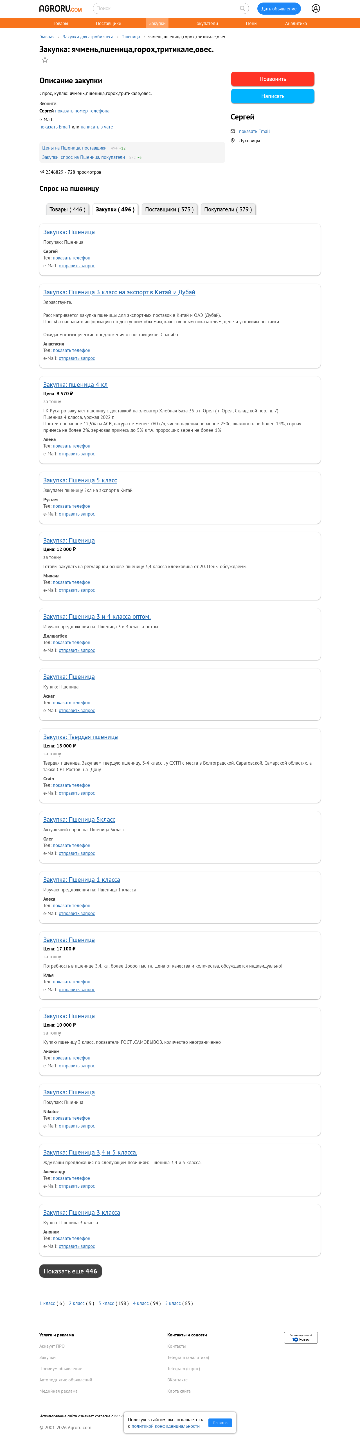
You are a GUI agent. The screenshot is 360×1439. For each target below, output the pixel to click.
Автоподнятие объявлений (65, 1379)
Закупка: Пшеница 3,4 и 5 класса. (90, 1152)
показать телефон (71, 257)
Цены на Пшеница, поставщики (74, 147)
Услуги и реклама (56, 1335)
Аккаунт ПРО (52, 1346)
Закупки (157, 23)
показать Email (54, 126)
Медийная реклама (58, 1391)
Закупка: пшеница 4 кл (75, 384)
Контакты (176, 1346)
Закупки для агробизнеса (88, 36)
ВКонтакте (177, 1379)
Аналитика (296, 23)
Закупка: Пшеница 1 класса (81, 879)
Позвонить (273, 79)
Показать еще (70, 1270)
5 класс (173, 1303)
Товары (60, 23)
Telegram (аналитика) (188, 1357)
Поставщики (108, 23)
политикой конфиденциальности (166, 1426)
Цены (251, 23)
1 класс (47, 1303)
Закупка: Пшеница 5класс (79, 819)
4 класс (141, 1303)
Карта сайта (179, 1391)
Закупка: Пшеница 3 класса (81, 1212)
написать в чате (97, 126)
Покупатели (206, 23)
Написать (273, 96)
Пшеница (131, 36)
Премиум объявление (60, 1368)
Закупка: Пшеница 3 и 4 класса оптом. (97, 616)
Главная (47, 36)
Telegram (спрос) (183, 1368)
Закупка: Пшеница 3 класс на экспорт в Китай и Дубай (119, 292)
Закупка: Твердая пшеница (80, 737)
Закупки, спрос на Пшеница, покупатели (83, 157)
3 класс (106, 1303)
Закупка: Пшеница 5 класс (80, 480)
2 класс (77, 1303)
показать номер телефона (82, 110)
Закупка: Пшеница (69, 232)
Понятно (220, 1423)
